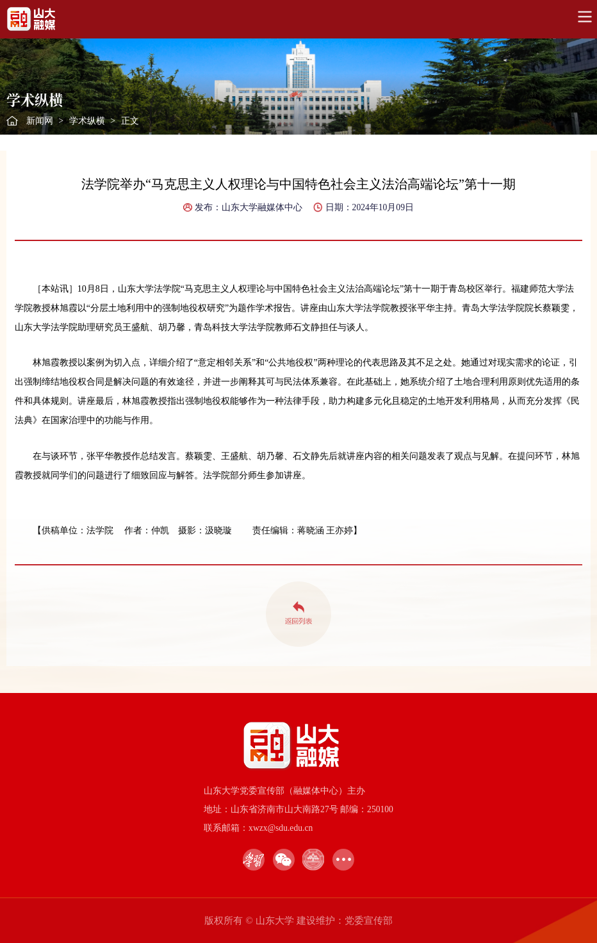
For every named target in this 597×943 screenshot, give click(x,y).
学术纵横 (87, 121)
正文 (130, 121)
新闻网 (39, 121)
